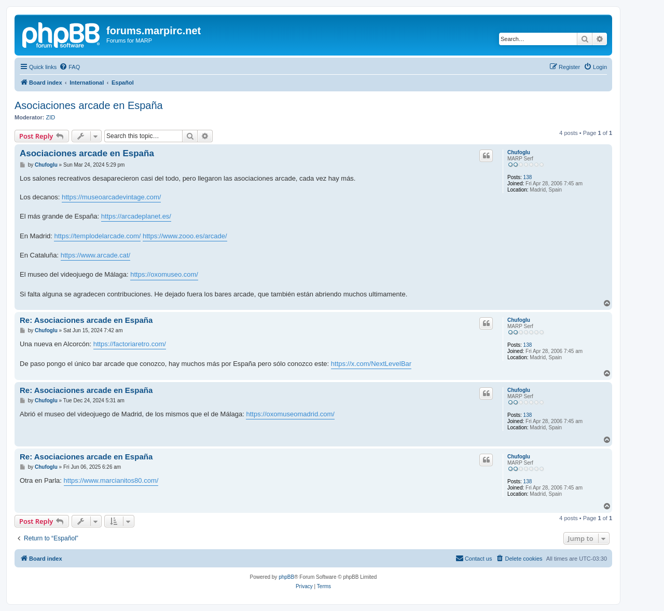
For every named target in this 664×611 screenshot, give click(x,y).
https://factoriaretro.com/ (129, 344)
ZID (51, 117)
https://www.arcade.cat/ (95, 255)
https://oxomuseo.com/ (164, 274)
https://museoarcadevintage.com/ (111, 197)
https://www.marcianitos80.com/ (111, 480)
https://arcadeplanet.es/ (136, 216)
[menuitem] (69, 67)
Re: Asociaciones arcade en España (86, 320)
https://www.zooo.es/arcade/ (185, 236)
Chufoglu (518, 152)
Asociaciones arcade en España (89, 105)
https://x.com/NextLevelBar (371, 364)
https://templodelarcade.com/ (97, 236)
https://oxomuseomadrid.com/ (290, 414)
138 (527, 177)
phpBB (286, 577)
